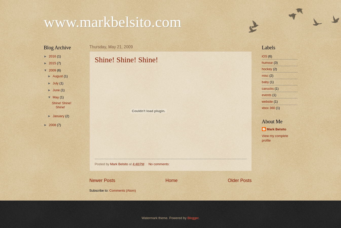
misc (265, 76)
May (56, 97)
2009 (53, 70)
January (59, 116)
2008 (53, 125)
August (58, 76)
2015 (53, 63)
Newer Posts (102, 180)
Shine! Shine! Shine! (126, 59)
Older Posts (240, 180)
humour (267, 63)
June (57, 90)
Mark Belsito (276, 129)
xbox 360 (268, 108)
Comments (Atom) (122, 190)
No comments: (160, 164)
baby (265, 82)
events (267, 95)
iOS (264, 56)
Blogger (193, 218)
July (56, 83)
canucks (268, 88)
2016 (53, 56)
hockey (267, 69)
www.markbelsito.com (113, 21)
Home (171, 180)
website (267, 101)
